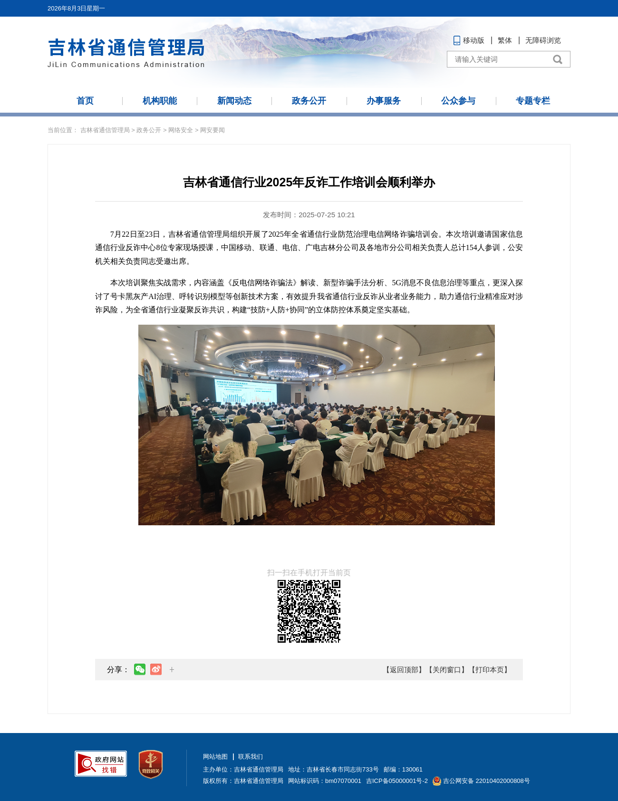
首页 (85, 101)
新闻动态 (234, 101)
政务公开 (309, 101)
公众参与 (458, 101)
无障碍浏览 (543, 40)
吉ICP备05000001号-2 (397, 780)
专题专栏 (533, 101)
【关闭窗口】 (446, 670)
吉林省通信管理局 (105, 130)
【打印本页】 (489, 670)
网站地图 (215, 756)
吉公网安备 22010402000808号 (486, 780)
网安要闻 (212, 130)
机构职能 (160, 101)
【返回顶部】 (404, 670)
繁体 (505, 40)
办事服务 (384, 101)
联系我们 (250, 756)
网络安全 (180, 130)
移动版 (473, 40)
